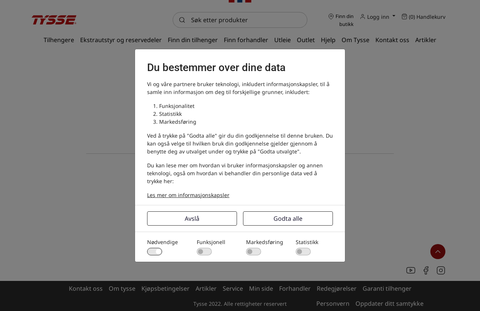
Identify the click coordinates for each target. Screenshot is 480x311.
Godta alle (287, 218)
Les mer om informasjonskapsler (188, 195)
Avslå (192, 218)
